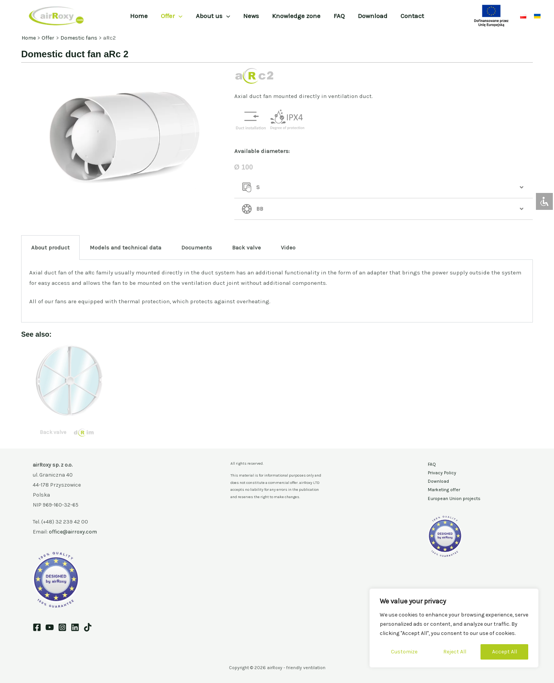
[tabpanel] (277, 291)
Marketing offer (444, 489)
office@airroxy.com (73, 531)
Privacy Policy (442, 472)
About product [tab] (50, 247)
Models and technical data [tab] (125, 247)
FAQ (339, 16)
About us (213, 16)
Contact (412, 16)
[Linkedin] (75, 627)
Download (372, 16)
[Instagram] (62, 627)
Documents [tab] (196, 247)
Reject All (454, 651)
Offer (171, 16)
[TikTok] (87, 627)
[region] (454, 628)
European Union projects (454, 498)
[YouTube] (49, 627)
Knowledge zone (296, 16)
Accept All (504, 651)
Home (139, 16)
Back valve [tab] (246, 247)
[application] (178, 16)
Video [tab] (288, 247)
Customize (404, 651)
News (251, 16)
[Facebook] (37, 627)
